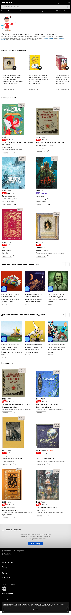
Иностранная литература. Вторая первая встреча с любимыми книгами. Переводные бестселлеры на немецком (11, 349)
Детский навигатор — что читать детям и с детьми (23, 315)
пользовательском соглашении (18, 605)
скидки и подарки (48, 38)
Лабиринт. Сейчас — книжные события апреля (21, 264)
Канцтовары (40, 11)
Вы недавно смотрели (11, 530)
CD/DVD (59, 11)
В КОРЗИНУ (7, 153)
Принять (35, 610)
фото (21, 106)
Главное (23, 11)
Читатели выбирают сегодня (13, 50)
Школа (30, 11)
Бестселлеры (7, 363)
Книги (3, 11)
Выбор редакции (8, 97)
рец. (21, 104)
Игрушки (50, 11)
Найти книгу (35, 543)
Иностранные (12, 11)
